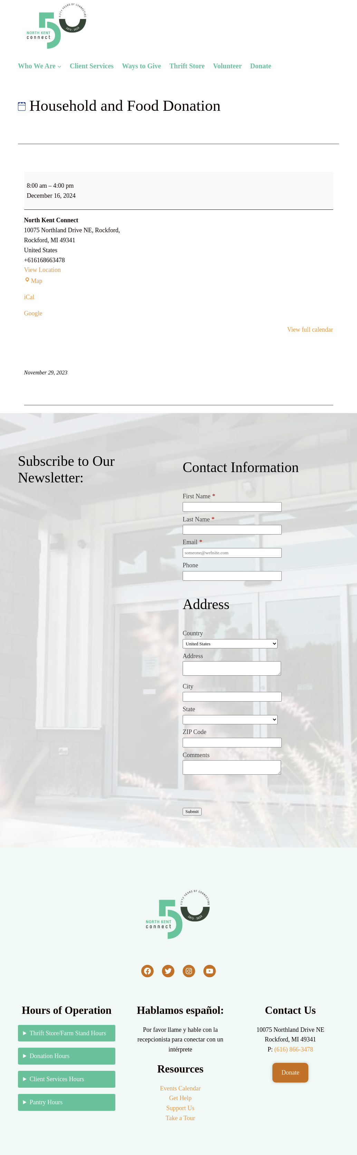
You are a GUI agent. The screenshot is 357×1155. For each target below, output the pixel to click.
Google (33, 313)
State (189, 709)
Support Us (180, 1108)
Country (193, 633)
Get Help (180, 1098)
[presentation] (235, 792)
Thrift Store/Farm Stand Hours (68, 1033)
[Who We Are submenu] (59, 66)
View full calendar (310, 329)
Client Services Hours (57, 1079)
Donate (290, 1072)
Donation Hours (50, 1056)
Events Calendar (180, 1088)
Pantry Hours (46, 1102)
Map (33, 280)
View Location (42, 269)
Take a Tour (180, 1118)
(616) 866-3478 (293, 1049)
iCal (29, 297)
